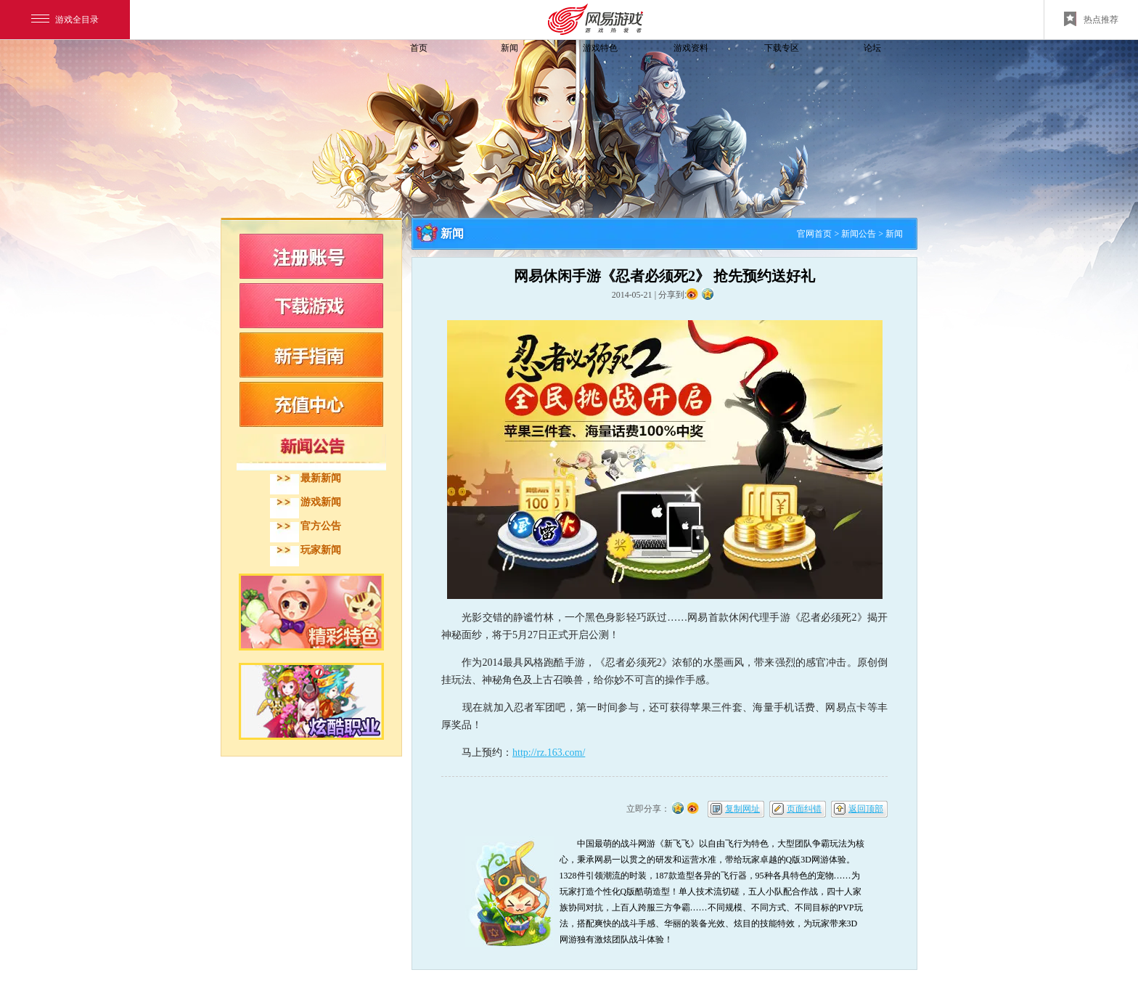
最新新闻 (320, 478)
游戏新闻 (320, 502)
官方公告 (320, 526)
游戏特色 (600, 48)
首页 (418, 48)
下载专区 (781, 48)
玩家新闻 (320, 550)
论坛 (872, 48)
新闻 (509, 48)
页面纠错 (804, 809)
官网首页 (814, 234)
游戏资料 (691, 48)
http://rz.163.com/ (548, 752)
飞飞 (318, 74)
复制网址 (742, 809)
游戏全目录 (65, 20)
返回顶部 (865, 809)
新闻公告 (858, 234)
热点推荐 (1091, 19)
